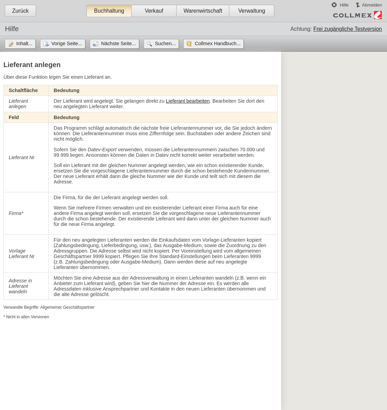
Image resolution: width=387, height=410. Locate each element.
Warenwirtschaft (202, 11)
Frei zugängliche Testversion (347, 29)
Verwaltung (251, 11)
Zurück (20, 11)
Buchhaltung (109, 11)
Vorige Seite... (66, 43)
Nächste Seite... (118, 43)
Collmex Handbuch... (218, 43)
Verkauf (154, 11)
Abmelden (372, 5)
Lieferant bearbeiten (188, 101)
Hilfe (344, 5)
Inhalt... (24, 43)
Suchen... (165, 43)
